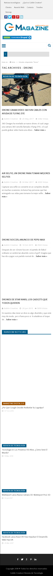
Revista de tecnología (15, 76)
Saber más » (40, 130)
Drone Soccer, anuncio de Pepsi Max (23, 240)
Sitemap (8, 12)
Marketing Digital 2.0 (13, 404)
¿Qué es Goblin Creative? (32, 3)
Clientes (8, 7)
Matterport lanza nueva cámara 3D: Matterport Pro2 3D (26, 495)
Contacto (30, 7)
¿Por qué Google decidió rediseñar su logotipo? (23, 408)
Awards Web (19, 7)
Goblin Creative (11, 119)
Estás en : (5, 62)
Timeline (39, 7)
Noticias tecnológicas (12, 3)
